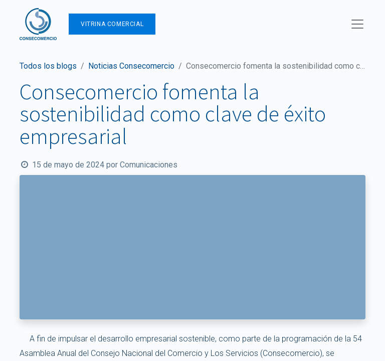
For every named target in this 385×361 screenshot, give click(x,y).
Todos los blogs (48, 66)
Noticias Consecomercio (131, 66)
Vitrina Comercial (112, 24)
